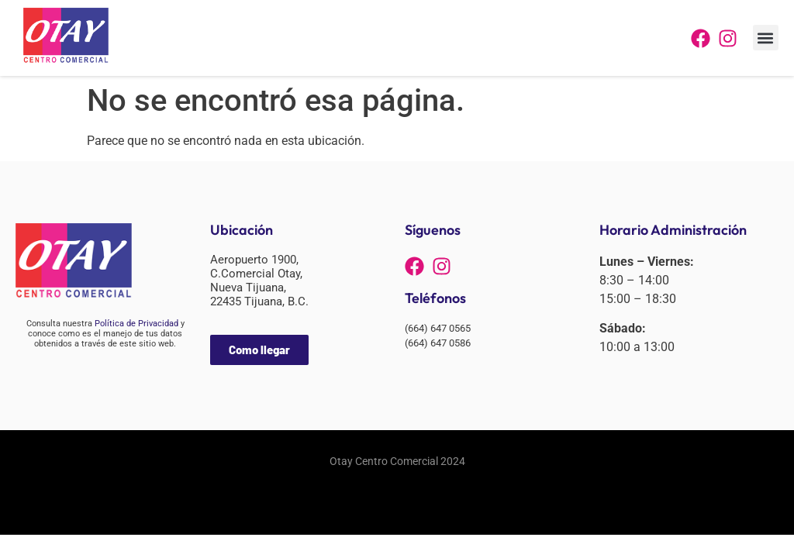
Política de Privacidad (136, 324)
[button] (765, 37)
